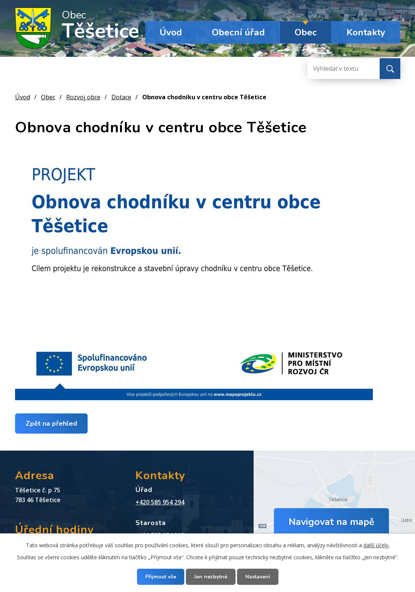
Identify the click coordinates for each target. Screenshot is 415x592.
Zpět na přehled (51, 423)
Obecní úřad (238, 32)
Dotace (121, 97)
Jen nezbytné (210, 576)
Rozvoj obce (83, 97)
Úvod (171, 32)
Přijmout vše (160, 576)
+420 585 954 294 (159, 502)
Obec (306, 32)
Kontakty (366, 32)
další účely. (376, 545)
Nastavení (257, 576)
